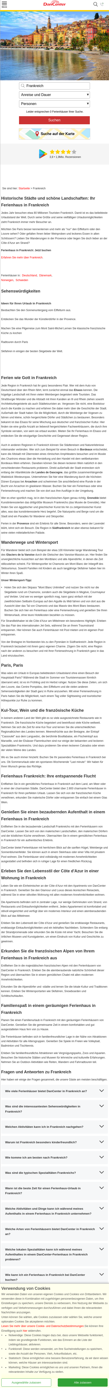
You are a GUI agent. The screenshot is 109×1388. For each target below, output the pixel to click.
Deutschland (29, 275)
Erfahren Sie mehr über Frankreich (22, 257)
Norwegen (7, 280)
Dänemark (45, 275)
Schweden (22, 280)
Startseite (24, 188)
